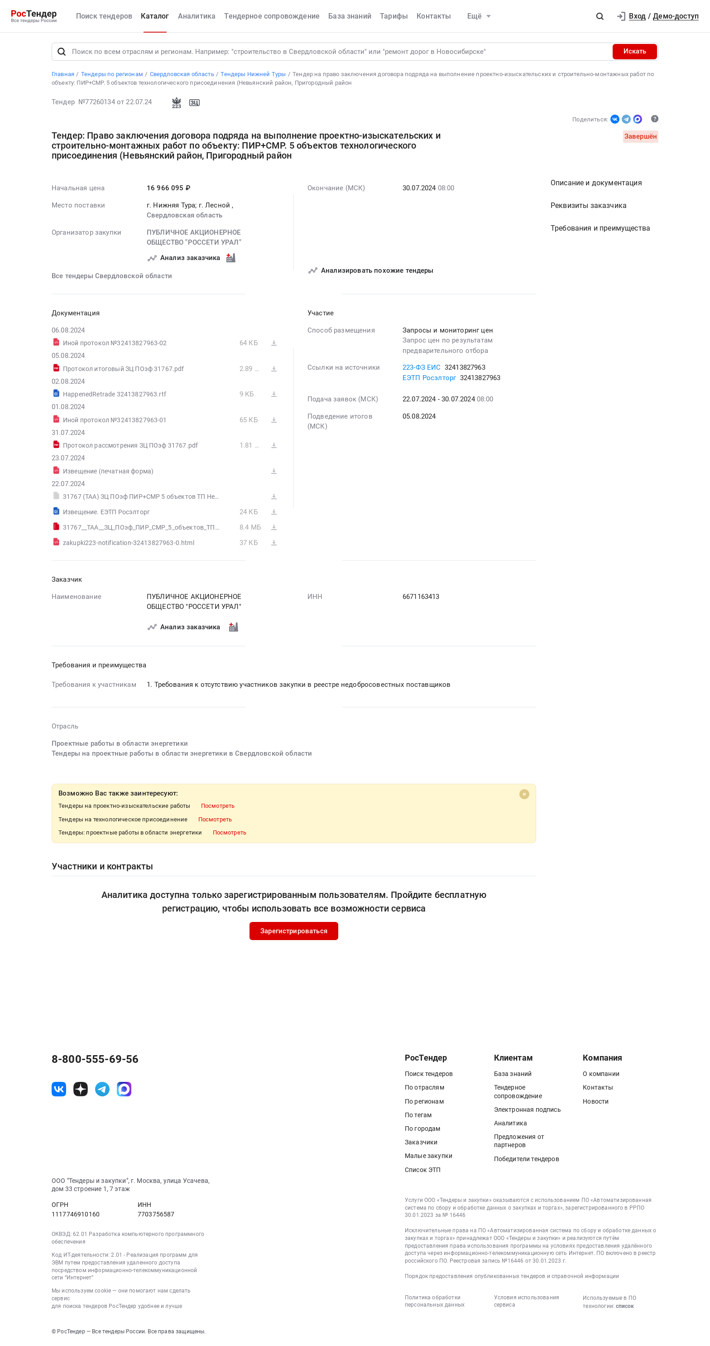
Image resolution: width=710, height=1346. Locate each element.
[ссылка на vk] (59, 1089)
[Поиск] (62, 51)
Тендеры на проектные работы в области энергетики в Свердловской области (182, 754)
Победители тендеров (526, 1159)
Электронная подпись (527, 1109)
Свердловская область (184, 216)
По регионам (424, 1101)
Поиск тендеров (104, 16)
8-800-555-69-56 (95, 1060)
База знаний (349, 16)
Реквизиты (589, 206)
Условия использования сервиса (526, 1301)
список (625, 1306)
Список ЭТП (423, 1169)
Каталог (155, 16)
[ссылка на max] (124, 1089)
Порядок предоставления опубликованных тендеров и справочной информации (512, 1276)
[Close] (524, 794)
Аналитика (197, 16)
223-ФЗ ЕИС (422, 368)
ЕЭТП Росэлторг (429, 378)
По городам (423, 1128)
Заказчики (421, 1142)
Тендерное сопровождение (272, 16)
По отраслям (424, 1087)
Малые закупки (428, 1156)
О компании (601, 1074)
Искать (635, 52)
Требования (600, 228)
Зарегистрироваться (293, 931)
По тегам (418, 1115)
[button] (600, 16)
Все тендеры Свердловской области (112, 276)
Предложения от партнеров (519, 1141)
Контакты (434, 16)
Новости (596, 1101)
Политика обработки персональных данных (435, 1301)
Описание (596, 183)
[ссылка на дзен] (80, 1089)
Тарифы (394, 16)
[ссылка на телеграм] (102, 1089)
